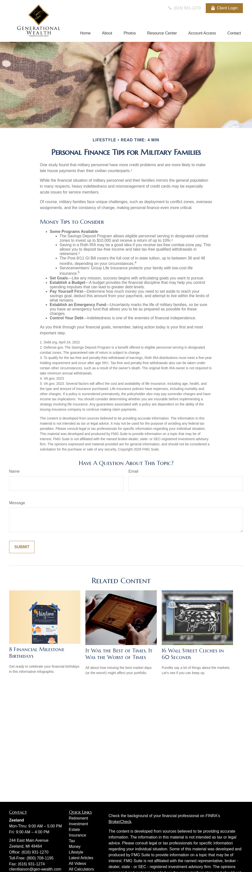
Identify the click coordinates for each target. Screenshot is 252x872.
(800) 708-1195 (40, 858)
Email (133, 471)
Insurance (77, 835)
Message (17, 503)
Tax (72, 841)
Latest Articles (81, 858)
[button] (85, 33)
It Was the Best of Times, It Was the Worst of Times (118, 654)
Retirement (78, 818)
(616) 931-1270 (184, 8)
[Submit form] (21, 547)
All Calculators (81, 869)
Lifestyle (76, 852)
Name (14, 471)
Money (75, 846)
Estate (74, 829)
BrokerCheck (120, 822)
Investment (78, 824)
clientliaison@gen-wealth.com (35, 869)
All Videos (77, 863)
